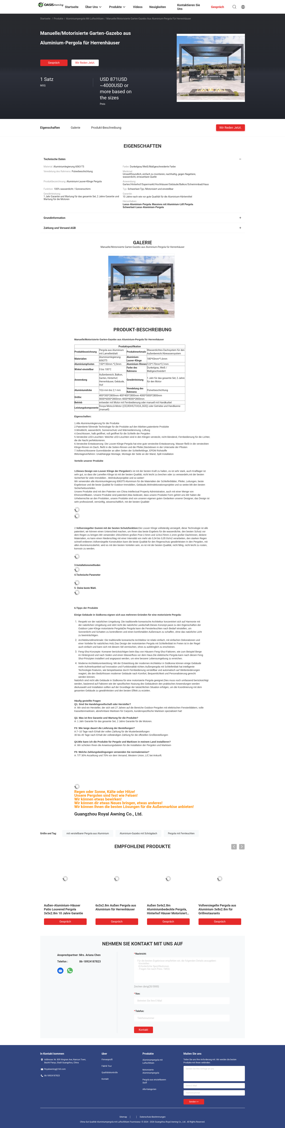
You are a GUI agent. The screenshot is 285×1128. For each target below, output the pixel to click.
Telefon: (139, 1011)
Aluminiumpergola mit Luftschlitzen (85, 18)
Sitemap (123, 1117)
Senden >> (194, 1102)
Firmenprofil (107, 1059)
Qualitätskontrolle (110, 1072)
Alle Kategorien (149, 1089)
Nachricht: (141, 953)
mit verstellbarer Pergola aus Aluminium (88, 833)
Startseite (45, 18)
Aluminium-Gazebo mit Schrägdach (138, 833)
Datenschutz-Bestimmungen (153, 1117)
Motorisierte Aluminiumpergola (151, 1071)
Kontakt (143, 1029)
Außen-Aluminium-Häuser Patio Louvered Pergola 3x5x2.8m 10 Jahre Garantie (63, 909)
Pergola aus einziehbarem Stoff (154, 1081)
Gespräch (54, 62)
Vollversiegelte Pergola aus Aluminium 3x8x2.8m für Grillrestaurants (217, 909)
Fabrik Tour (107, 1066)
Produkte (58, 18)
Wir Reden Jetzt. (85, 62)
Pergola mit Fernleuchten (181, 833)
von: (137, 993)
